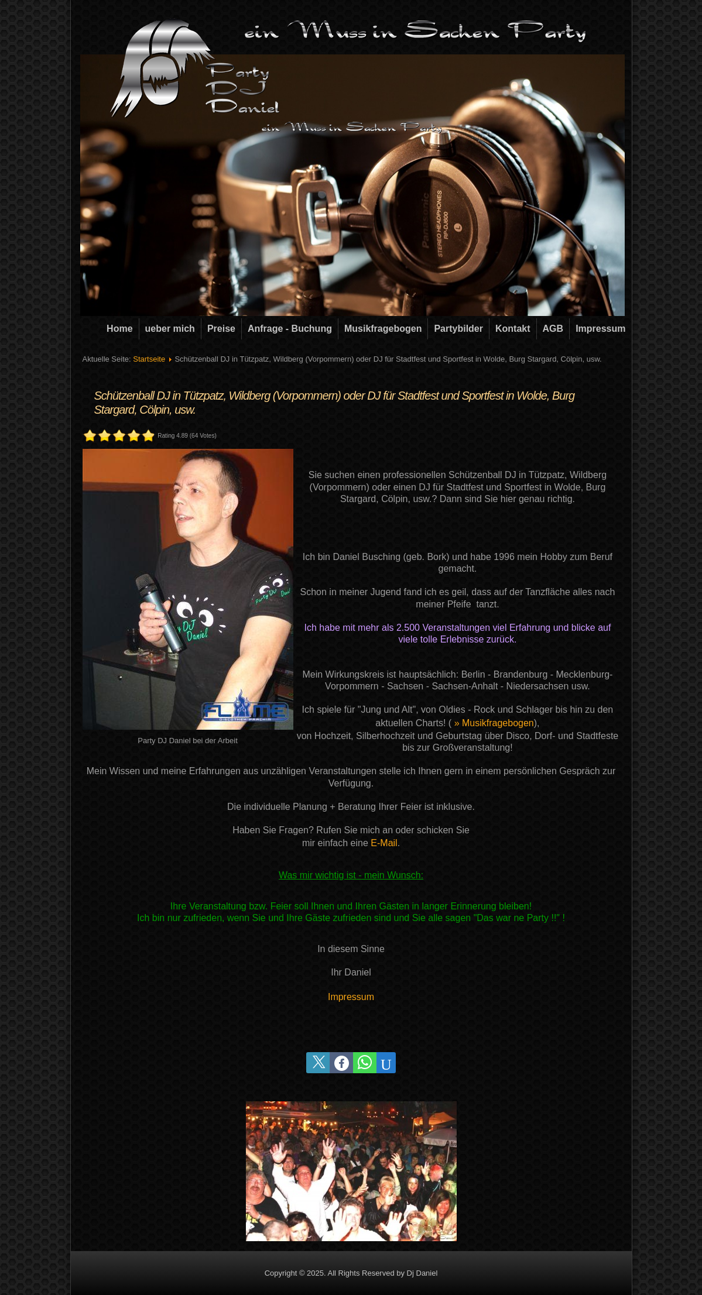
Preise (221, 329)
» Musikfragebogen (494, 723)
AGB (553, 329)
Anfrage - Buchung (290, 329)
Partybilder (458, 329)
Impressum (600, 329)
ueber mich (170, 329)
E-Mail (384, 843)
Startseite (149, 359)
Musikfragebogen (383, 329)
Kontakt (512, 329)
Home (119, 329)
